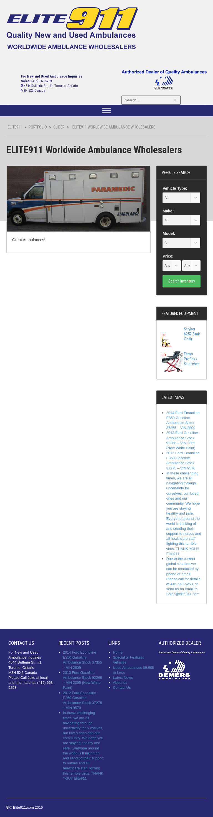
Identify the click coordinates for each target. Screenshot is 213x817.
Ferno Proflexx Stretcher (180, 358)
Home (118, 652)
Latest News (123, 677)
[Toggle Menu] (106, 110)
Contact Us (122, 687)
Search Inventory (181, 281)
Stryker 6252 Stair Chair (181, 334)
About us (120, 682)
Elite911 (15, 127)
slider (59, 127)
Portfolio (38, 127)
